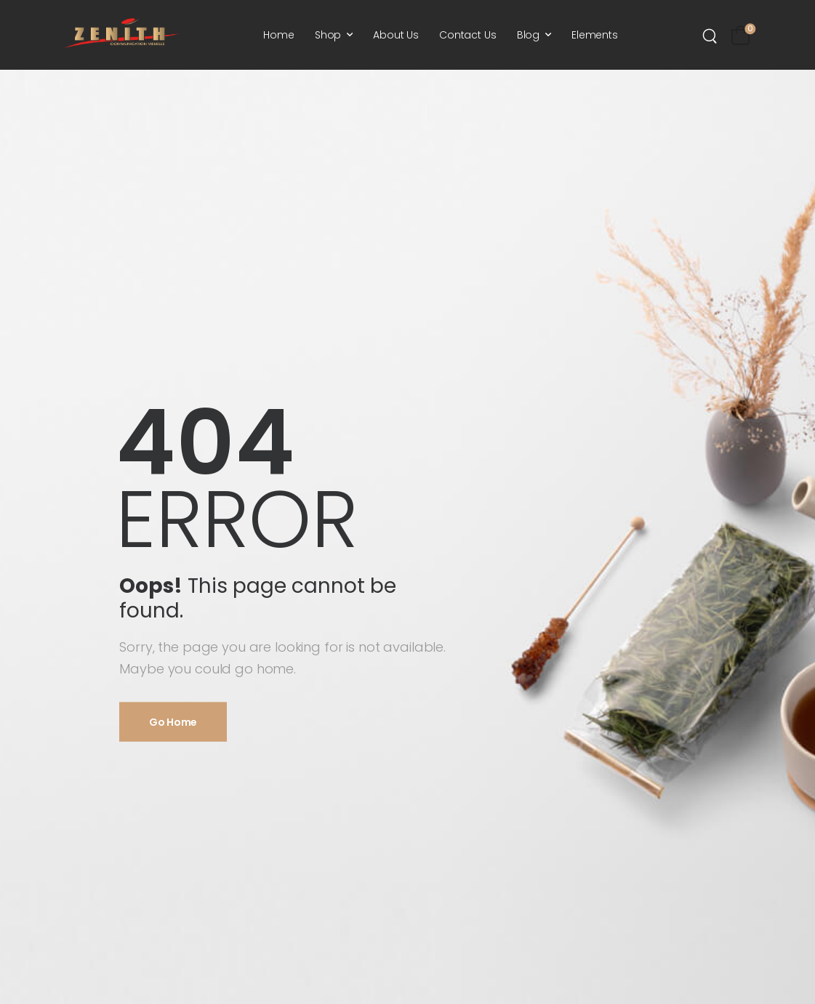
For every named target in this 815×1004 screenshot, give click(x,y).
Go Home (173, 721)
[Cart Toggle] (740, 35)
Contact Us (468, 35)
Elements (594, 35)
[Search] (711, 35)
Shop (328, 35)
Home (278, 35)
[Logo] (122, 33)
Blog (528, 35)
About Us (396, 35)
